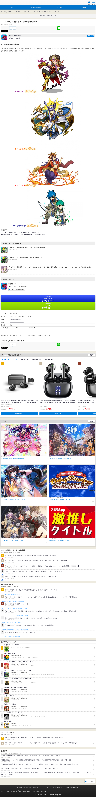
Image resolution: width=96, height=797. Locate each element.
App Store (48, 299)
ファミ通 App (7, 3)
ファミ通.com (65, 787)
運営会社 (35, 787)
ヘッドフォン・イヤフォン (10, 359)
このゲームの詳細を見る (17, 289)
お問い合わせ (21, 787)
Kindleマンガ (25, 359)
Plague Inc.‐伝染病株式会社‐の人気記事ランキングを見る (15, 629)
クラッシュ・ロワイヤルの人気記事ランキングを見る (14, 608)
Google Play (48, 306)
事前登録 (42, 16)
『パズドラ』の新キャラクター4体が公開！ (49, 12)
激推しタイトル (51, 16)
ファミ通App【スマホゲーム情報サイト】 (12, 12)
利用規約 (29, 787)
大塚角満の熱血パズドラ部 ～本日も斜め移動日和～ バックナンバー (23, 234)
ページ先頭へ (90, 781)
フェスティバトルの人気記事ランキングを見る (13, 601)
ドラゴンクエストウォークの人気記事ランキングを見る (15, 615)
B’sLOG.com (74, 787)
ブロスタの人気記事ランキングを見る (11, 636)
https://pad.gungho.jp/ (15, 319)
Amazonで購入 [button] (19, 413)
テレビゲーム (49, 359)
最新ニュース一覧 (30, 12)
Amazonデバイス (37, 359)
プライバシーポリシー (45, 787)
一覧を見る (91, 355)
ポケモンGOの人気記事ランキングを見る (11, 622)
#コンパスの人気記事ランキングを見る (11, 594)
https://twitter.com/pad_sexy (17, 322)
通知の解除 (56, 787)
